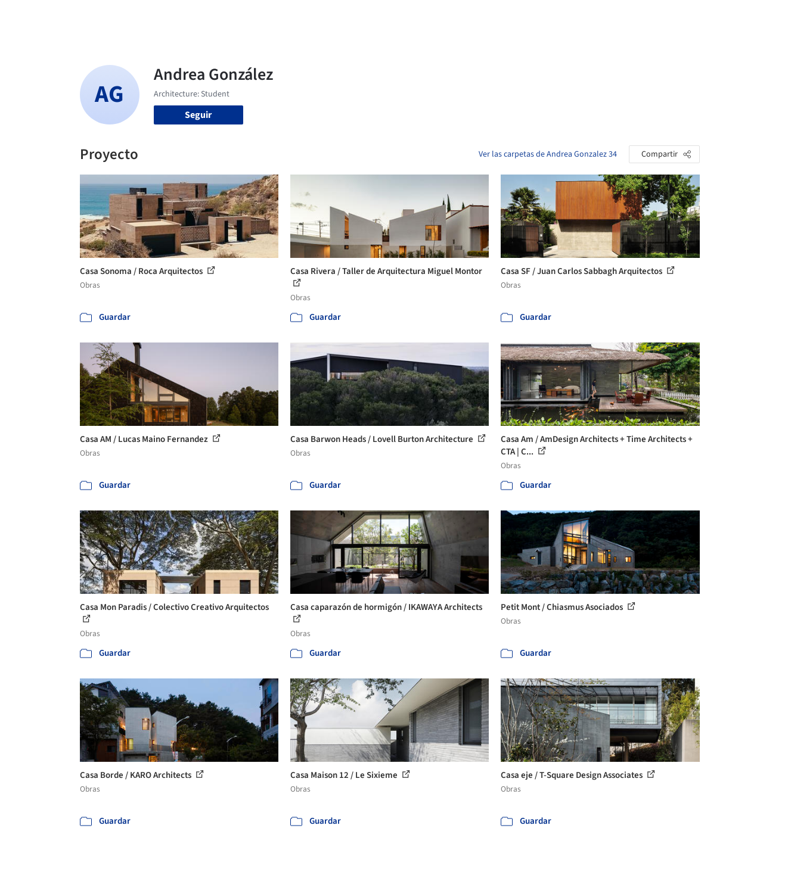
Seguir (198, 115)
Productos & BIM (448, 16)
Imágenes (384, 16)
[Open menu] (750, 16)
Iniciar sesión (612, 16)
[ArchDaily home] (38, 17)
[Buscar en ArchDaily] (203, 17)
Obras (343, 16)
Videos (547, 16)
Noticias (508, 16)
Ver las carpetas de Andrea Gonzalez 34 (548, 154)
